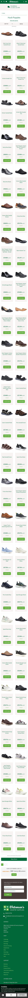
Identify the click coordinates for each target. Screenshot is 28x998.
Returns (6, 966)
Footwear (6, 941)
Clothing (6, 939)
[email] (14, 890)
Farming (6, 944)
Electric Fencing (8, 946)
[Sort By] (7, 24)
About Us (6, 975)
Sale (5, 956)
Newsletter (6, 973)
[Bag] (26, 1)
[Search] (4, 2)
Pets (5, 950)
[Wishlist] (6, 2)
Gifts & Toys (6, 954)
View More (14, 859)
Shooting (6, 952)
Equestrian (6, 948)
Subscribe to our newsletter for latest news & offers (13, 883)
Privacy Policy (7, 968)
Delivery (6, 964)
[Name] (14, 887)
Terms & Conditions (8, 970)
